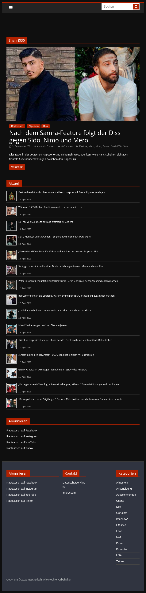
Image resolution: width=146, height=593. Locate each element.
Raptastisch (17, 126)
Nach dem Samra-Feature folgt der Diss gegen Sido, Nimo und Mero (65, 136)
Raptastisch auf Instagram (21, 436)
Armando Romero (46, 146)
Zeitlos (120, 561)
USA (119, 555)
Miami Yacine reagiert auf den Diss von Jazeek (42, 325)
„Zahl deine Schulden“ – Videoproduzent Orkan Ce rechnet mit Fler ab (55, 310)
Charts (120, 500)
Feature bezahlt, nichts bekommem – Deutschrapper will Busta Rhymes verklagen (61, 192)
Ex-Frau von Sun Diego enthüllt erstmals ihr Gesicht (45, 221)
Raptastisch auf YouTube (21, 442)
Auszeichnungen (126, 494)
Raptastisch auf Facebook (21, 430)
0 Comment (65, 146)
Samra (106, 146)
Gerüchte (121, 512)
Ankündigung (124, 488)
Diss (45, 126)
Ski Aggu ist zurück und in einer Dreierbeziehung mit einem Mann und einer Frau (61, 266)
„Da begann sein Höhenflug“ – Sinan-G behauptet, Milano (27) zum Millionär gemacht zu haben (68, 384)
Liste (119, 531)
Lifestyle (121, 525)
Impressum (69, 492)
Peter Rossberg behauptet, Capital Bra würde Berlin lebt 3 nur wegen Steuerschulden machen (68, 281)
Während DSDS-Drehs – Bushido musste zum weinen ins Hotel (51, 207)
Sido (125, 146)
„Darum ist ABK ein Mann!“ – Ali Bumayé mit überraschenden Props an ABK (58, 251)
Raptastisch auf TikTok (19, 448)
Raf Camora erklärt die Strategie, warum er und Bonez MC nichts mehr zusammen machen (66, 295)
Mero (91, 146)
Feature (83, 146)
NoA (118, 537)
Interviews (122, 518)
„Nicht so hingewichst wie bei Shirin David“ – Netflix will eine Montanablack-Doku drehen (65, 340)
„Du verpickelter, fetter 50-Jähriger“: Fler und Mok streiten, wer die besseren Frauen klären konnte (70, 399)
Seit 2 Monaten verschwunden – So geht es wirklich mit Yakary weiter (55, 236)
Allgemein (34, 126)
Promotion (122, 549)
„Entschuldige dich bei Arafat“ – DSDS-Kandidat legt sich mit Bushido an (56, 354)
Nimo (98, 146)
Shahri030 (116, 146)
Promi (119, 543)
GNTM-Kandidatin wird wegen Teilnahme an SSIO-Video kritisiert (52, 369)
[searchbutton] (136, 6)
